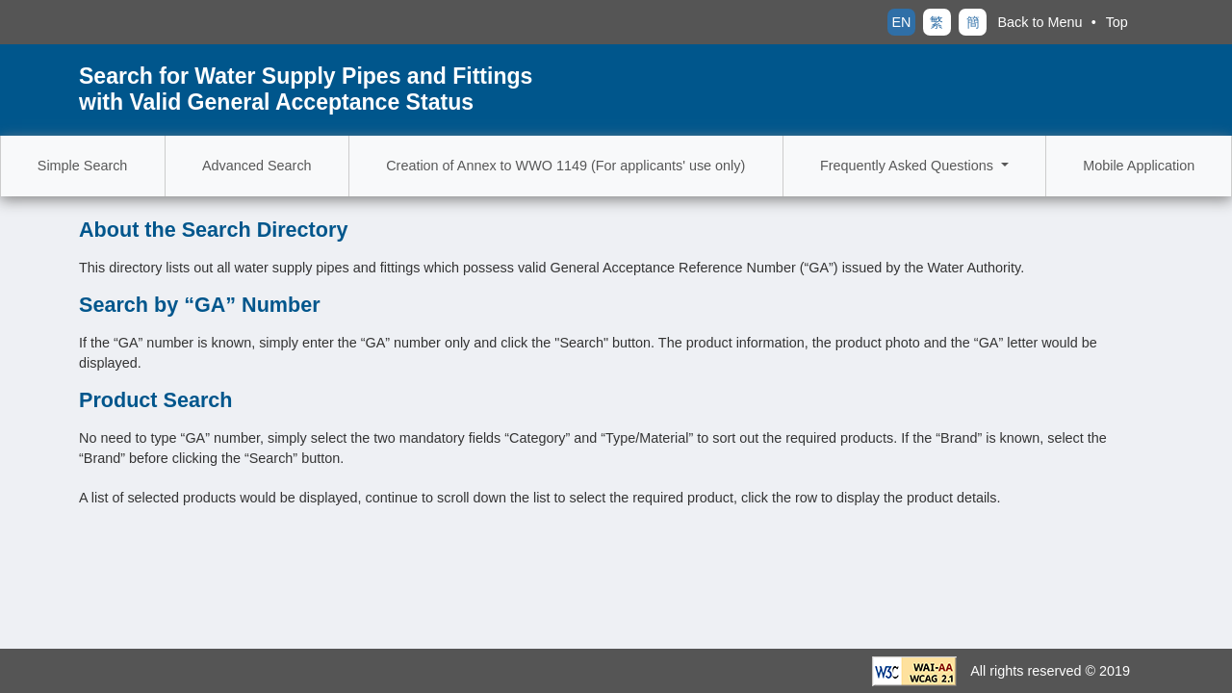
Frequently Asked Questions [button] (908, 165)
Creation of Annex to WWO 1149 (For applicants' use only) (565, 165)
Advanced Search (257, 165)
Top (1117, 22)
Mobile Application (1138, 165)
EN (901, 22)
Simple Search (83, 165)
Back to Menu (1040, 22)
